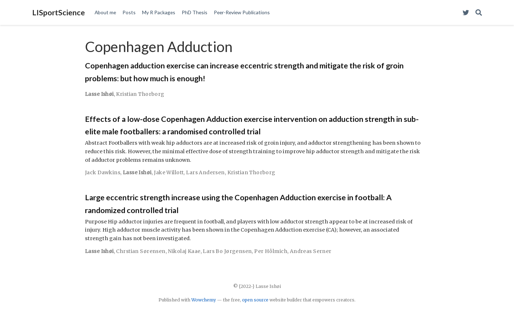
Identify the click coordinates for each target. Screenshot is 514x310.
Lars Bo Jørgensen (227, 251)
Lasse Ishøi (99, 94)
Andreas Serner (311, 251)
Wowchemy (203, 300)
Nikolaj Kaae (184, 251)
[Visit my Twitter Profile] (466, 13)
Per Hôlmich (270, 251)
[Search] (478, 13)
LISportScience (58, 12)
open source (255, 300)
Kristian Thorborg (140, 94)
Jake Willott (168, 172)
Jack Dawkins (102, 172)
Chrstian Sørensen (140, 251)
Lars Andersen (205, 172)
